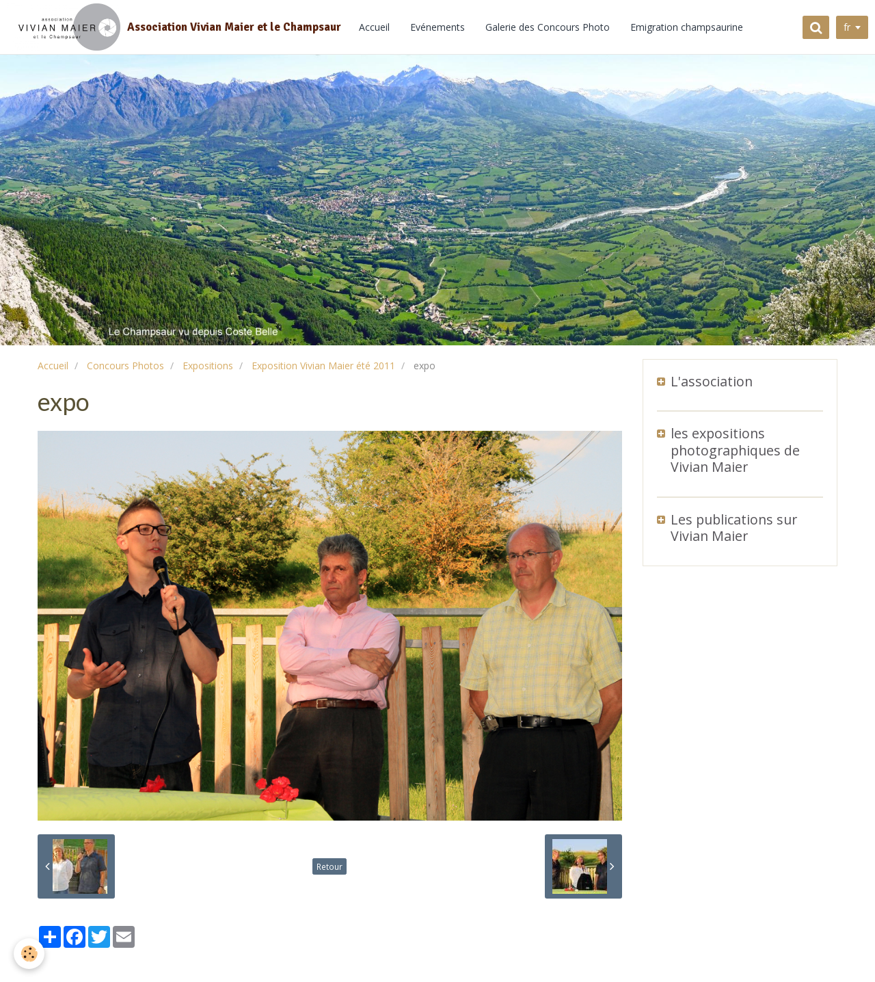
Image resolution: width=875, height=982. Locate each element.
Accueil (374, 27)
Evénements (437, 27)
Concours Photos (125, 365)
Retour (329, 866)
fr (847, 27)
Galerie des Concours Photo (547, 27)
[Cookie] (29, 953)
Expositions (208, 365)
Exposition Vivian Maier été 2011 (323, 365)
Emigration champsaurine (686, 27)
